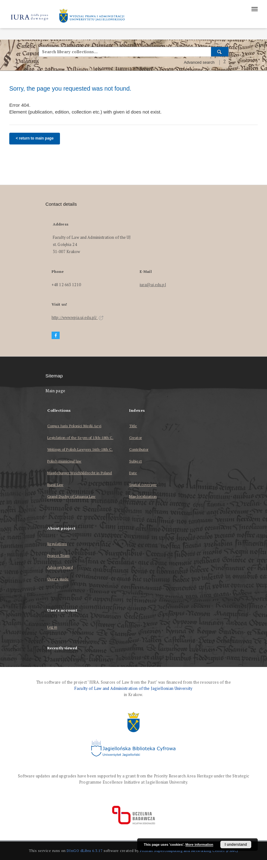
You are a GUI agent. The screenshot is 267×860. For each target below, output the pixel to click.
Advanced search (199, 62)
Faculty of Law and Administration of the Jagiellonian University (133, 688)
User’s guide (58, 579)
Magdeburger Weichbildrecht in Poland (79, 473)
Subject (135, 461)
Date (133, 473)
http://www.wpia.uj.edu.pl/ (78, 317)
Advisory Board (60, 567)
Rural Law (55, 484)
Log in (52, 627)
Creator (135, 437)
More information (199, 844)
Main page (55, 390)
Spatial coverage (143, 484)
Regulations (57, 543)
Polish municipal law (64, 461)
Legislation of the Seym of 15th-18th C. (80, 437)
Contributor (138, 449)
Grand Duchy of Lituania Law (71, 496)
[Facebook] (56, 335)
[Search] (220, 52)
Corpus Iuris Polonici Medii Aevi (74, 426)
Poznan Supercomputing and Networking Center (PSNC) (189, 850)
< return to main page (34, 138)
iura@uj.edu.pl (153, 284)
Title (133, 426)
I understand (236, 844)
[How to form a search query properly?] (225, 62)
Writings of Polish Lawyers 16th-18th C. (80, 449)
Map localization (143, 496)
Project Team (58, 555)
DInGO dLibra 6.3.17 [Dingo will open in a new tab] (85, 850)
